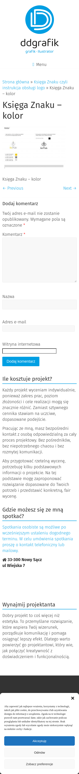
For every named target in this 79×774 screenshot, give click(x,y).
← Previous (12, 188)
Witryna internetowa (21, 344)
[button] (73, 698)
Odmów (39, 752)
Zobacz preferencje (39, 764)
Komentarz (13, 234)
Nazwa (8, 296)
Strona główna (15, 81)
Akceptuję (40, 741)
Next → (70, 188)
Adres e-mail (14, 321)
